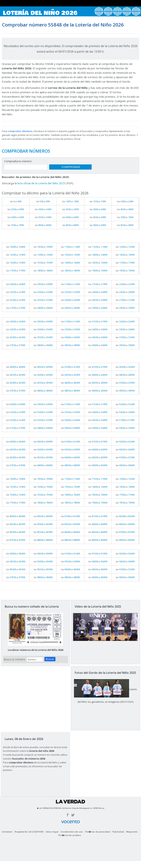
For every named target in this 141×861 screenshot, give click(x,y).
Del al (15, 201)
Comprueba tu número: (18, 161)
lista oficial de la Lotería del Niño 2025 (41, 183)
